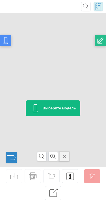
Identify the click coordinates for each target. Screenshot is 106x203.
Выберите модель (53, 108)
